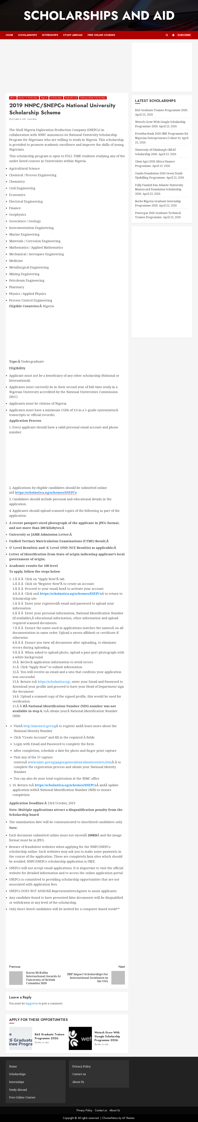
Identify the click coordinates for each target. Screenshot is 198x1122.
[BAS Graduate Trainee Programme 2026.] (20, 1038)
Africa (13, 98)
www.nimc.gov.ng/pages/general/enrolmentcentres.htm (70, 762)
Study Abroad (73, 35)
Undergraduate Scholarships (93, 98)
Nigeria (44, 98)
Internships (50, 35)
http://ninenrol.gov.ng (40, 726)
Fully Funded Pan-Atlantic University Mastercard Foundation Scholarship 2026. (159, 189)
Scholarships (27, 35)
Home (9, 35)
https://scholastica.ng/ (54, 682)
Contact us (79, 1074)
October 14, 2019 (19, 119)
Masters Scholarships (28, 98)
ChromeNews (110, 1118)
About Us (78, 1082)
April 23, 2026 (43, 1042)
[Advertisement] (67, 68)
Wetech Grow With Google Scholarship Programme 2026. (107, 1036)
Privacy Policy (81, 1066)
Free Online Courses (101, 35)
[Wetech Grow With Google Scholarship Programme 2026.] (80, 1038)
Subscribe (181, 35)
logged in (32, 1003)
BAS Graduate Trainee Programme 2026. (49, 1036)
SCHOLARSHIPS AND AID (99, 15)
